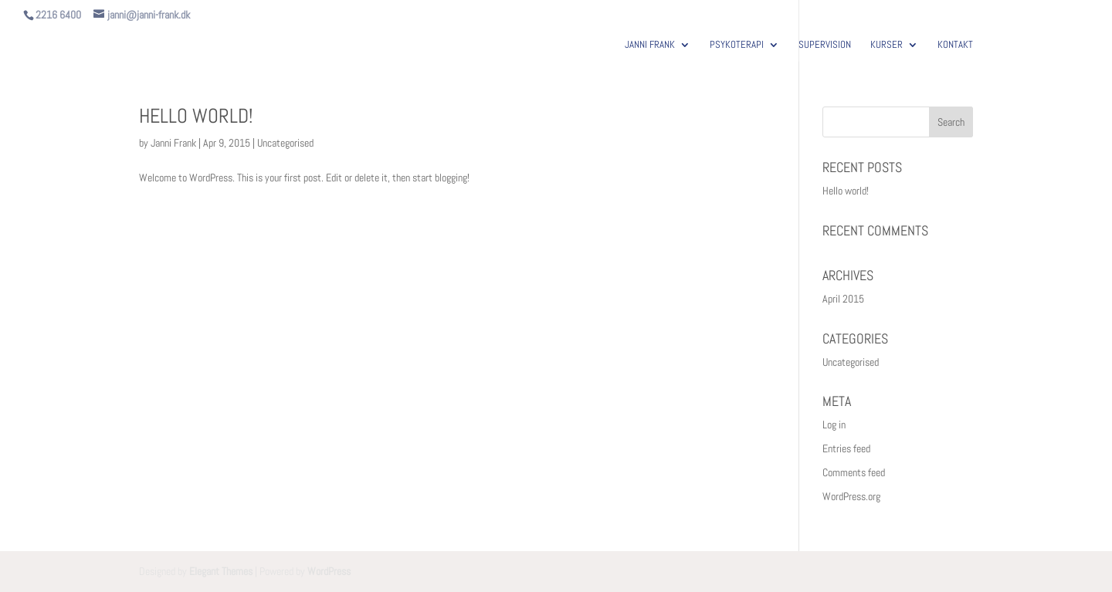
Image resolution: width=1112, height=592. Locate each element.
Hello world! (196, 116)
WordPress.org (851, 496)
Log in (834, 424)
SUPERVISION (824, 45)
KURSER (886, 45)
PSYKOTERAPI (737, 45)
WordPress (329, 571)
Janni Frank (173, 143)
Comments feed (853, 472)
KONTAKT (955, 45)
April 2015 (843, 299)
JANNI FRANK (650, 45)
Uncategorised (285, 143)
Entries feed (846, 448)
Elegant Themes (221, 571)
